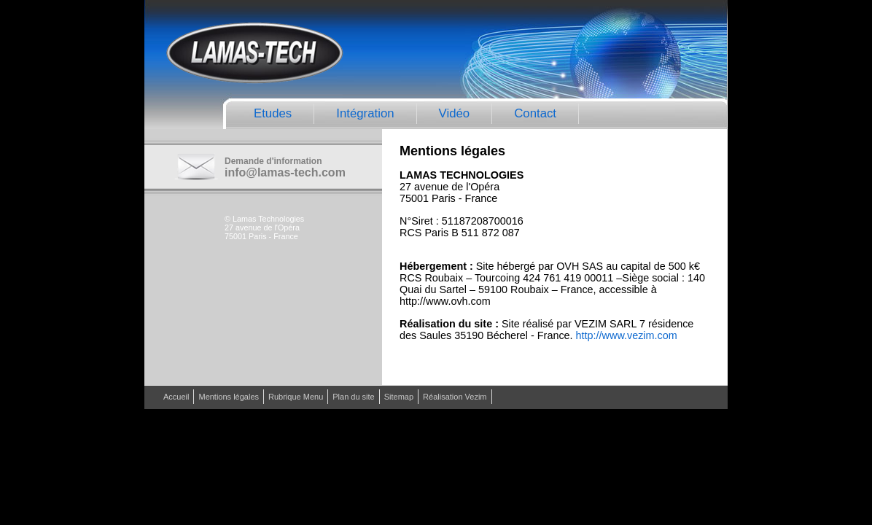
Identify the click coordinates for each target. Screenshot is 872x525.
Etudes (273, 113)
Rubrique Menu (295, 396)
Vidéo (454, 113)
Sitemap (398, 396)
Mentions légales (228, 396)
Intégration (365, 113)
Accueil (176, 396)
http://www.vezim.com (626, 335)
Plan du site (353, 396)
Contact (535, 113)
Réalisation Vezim (454, 396)
